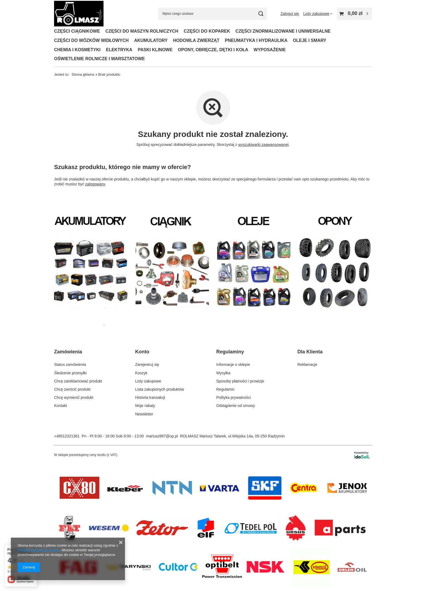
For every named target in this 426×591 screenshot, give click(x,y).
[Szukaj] (261, 14)
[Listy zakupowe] (318, 13)
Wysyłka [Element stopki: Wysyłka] (223, 373)
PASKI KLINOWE (155, 49)
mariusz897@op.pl (162, 436)
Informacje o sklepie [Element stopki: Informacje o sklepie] (233, 364)
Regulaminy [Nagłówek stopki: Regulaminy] (230, 351)
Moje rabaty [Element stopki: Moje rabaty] (145, 405)
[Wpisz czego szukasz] (212, 14)
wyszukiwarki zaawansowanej (263, 144)
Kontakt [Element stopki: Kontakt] (60, 405)
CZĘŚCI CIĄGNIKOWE (77, 31)
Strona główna (82, 74)
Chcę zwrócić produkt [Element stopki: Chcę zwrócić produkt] (72, 389)
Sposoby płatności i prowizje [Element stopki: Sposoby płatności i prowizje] (240, 381)
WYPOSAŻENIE (270, 49)
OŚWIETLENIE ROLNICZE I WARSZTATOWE (99, 58)
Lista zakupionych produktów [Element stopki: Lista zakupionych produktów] (159, 389)
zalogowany (95, 184)
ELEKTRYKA (119, 49)
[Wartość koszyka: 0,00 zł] (354, 14)
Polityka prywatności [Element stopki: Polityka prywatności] (233, 397)
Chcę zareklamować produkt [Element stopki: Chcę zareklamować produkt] (78, 381)
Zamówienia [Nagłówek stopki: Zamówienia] (68, 351)
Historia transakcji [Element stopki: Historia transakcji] (150, 397)
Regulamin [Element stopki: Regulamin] (225, 389)
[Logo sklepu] (79, 14)
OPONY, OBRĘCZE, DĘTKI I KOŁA (213, 49)
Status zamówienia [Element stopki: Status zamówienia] (70, 364)
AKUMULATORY (151, 40)
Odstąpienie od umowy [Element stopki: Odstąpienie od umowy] (235, 405)
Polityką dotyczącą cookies (39, 550)
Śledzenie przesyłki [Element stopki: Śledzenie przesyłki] (70, 373)
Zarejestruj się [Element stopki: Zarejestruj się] (147, 364)
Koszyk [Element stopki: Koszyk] (141, 373)
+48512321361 (67, 436)
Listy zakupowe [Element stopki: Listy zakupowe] (148, 381)
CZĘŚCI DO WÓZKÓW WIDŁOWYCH (91, 40)
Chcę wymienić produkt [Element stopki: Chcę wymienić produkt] (73, 397)
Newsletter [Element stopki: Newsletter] (144, 414)
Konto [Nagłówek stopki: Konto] (142, 351)
